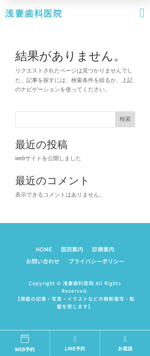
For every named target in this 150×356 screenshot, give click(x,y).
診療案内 (103, 249)
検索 (125, 119)
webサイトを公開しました (48, 158)
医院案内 (72, 249)
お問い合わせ (43, 261)
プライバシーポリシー (96, 261)
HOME (44, 249)
